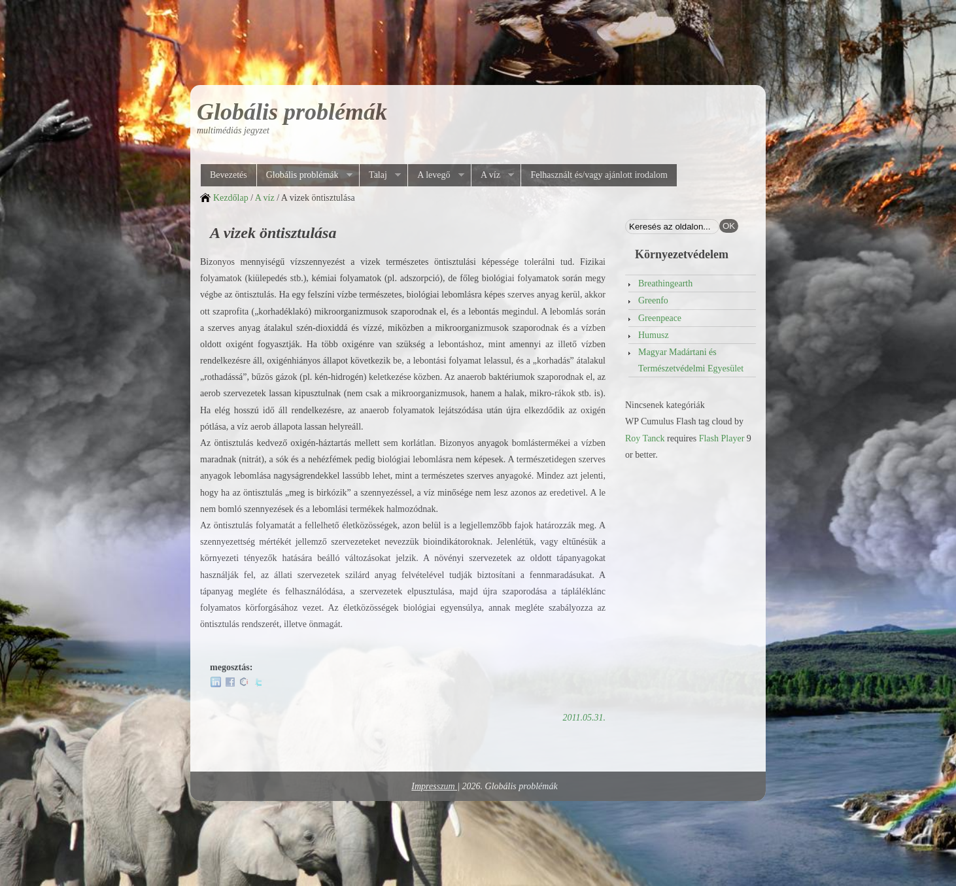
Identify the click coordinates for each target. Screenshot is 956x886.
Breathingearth (665, 283)
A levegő (435, 175)
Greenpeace (659, 318)
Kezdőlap (230, 198)
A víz (492, 175)
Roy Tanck (645, 438)
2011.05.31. (584, 718)
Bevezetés (228, 175)
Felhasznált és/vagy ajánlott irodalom (599, 175)
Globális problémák (292, 112)
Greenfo (653, 300)
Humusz (653, 335)
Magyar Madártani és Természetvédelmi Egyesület (690, 360)
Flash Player (722, 438)
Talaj (380, 175)
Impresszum (434, 786)
